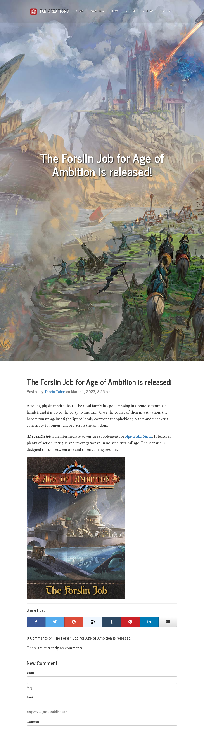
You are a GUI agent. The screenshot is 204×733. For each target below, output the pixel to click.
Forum (130, 10)
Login (166, 10)
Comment (33, 722)
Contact (148, 10)
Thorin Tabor (54, 391)
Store (80, 10)
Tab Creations (49, 9)
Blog (114, 10)
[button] (36, 622)
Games (97, 10)
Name (30, 673)
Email (30, 697)
